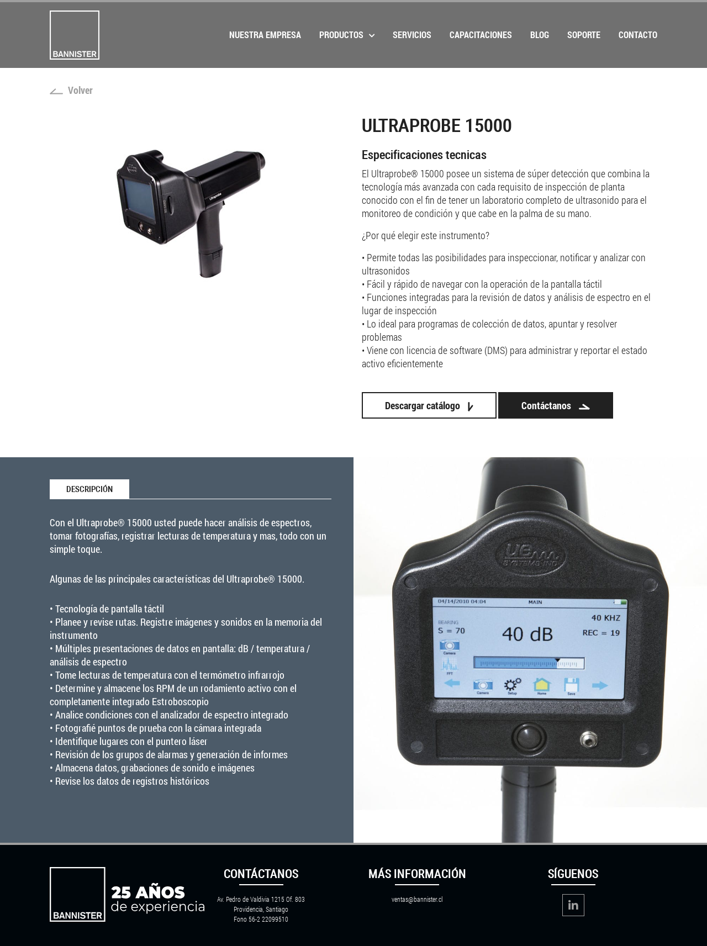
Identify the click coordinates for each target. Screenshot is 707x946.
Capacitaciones (481, 34)
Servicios (412, 34)
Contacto (638, 34)
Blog (539, 34)
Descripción (89, 489)
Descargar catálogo (429, 405)
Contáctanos (555, 405)
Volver (71, 90)
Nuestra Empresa (265, 34)
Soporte (583, 34)
